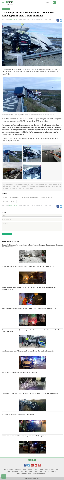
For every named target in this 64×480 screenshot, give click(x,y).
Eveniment (11, 469)
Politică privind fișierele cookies (24, 473)
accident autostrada (14, 197)
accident (5, 197)
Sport (57, 469)
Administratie (18, 469)
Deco (35, 471)
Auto (26, 471)
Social (24, 469)
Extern (52, 469)
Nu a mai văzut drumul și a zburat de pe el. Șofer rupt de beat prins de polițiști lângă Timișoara (30, 393)
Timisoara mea (15, 471)
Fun (45, 471)
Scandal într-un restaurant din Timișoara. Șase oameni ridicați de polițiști (24, 436)
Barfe (9, 471)
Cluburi (52, 471)
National (46, 469)
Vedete (40, 471)
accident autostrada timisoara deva (30, 197)
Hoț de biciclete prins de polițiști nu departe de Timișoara (19, 372)
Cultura (41, 469)
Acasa (5, 469)
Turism (30, 471)
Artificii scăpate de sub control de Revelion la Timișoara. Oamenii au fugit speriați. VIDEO (29, 308)
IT (48, 471)
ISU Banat (5, 201)
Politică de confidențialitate (39, 473)
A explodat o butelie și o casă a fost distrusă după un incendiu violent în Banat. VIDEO (28, 266)
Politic (36, 469)
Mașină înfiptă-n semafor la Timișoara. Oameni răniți (18, 414)
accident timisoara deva (47, 197)
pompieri (13, 201)
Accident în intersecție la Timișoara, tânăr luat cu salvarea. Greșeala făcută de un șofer (28, 351)
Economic (30, 469)
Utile (22, 471)
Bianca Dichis (13, 19)
